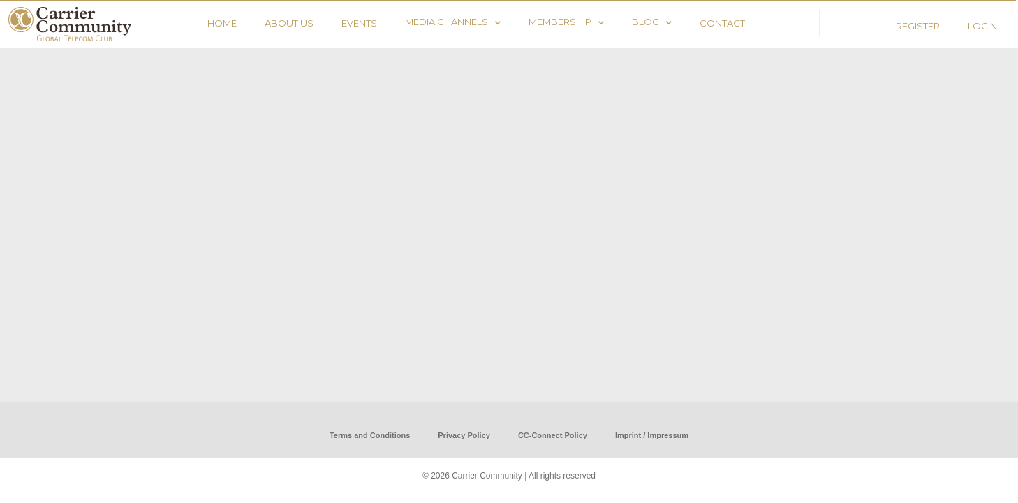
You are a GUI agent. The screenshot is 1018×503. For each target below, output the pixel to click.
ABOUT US (289, 23)
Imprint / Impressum (651, 435)
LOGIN (982, 25)
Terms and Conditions (370, 435)
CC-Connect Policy (552, 435)
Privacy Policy (464, 435)
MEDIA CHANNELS (453, 22)
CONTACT (722, 23)
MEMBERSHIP (566, 22)
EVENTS (359, 23)
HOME (222, 23)
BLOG (652, 22)
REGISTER (918, 25)
